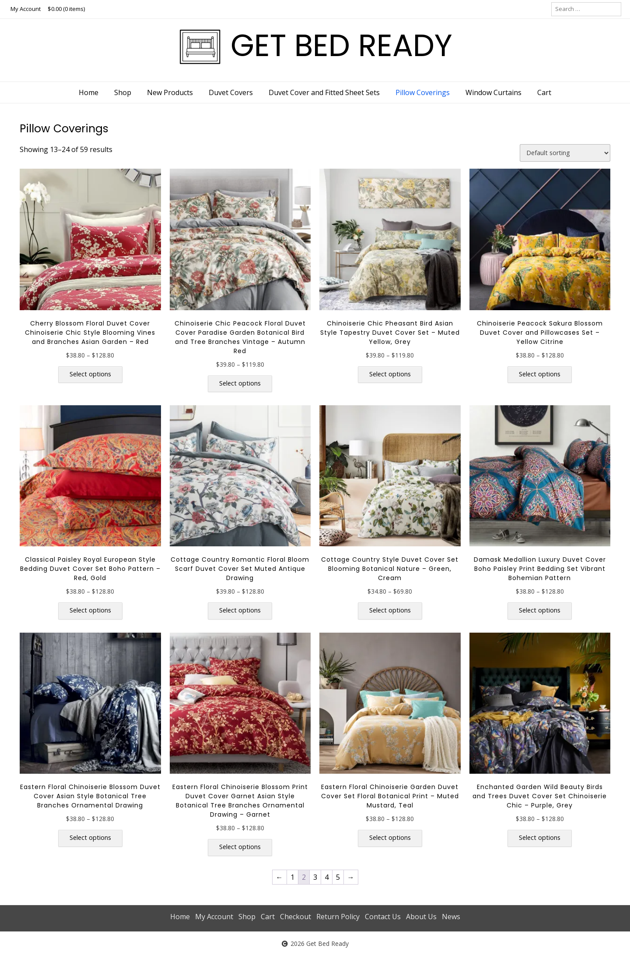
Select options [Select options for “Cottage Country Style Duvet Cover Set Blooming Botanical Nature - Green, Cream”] (390, 610)
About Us (421, 916)
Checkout (295, 916)
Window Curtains (494, 92)
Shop (122, 92)
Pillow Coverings (423, 92)
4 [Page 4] (327, 877)
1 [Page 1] (292, 877)
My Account (25, 9)
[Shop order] (565, 153)
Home (88, 92)
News (451, 916)
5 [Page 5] (338, 877)
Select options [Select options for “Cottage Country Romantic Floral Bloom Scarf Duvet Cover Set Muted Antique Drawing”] (240, 610)
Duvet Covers (231, 92)
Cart (544, 92)
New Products (170, 92)
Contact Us (383, 916)
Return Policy (338, 916)
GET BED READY (341, 45)
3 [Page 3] (315, 877)
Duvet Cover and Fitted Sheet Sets (324, 92)
